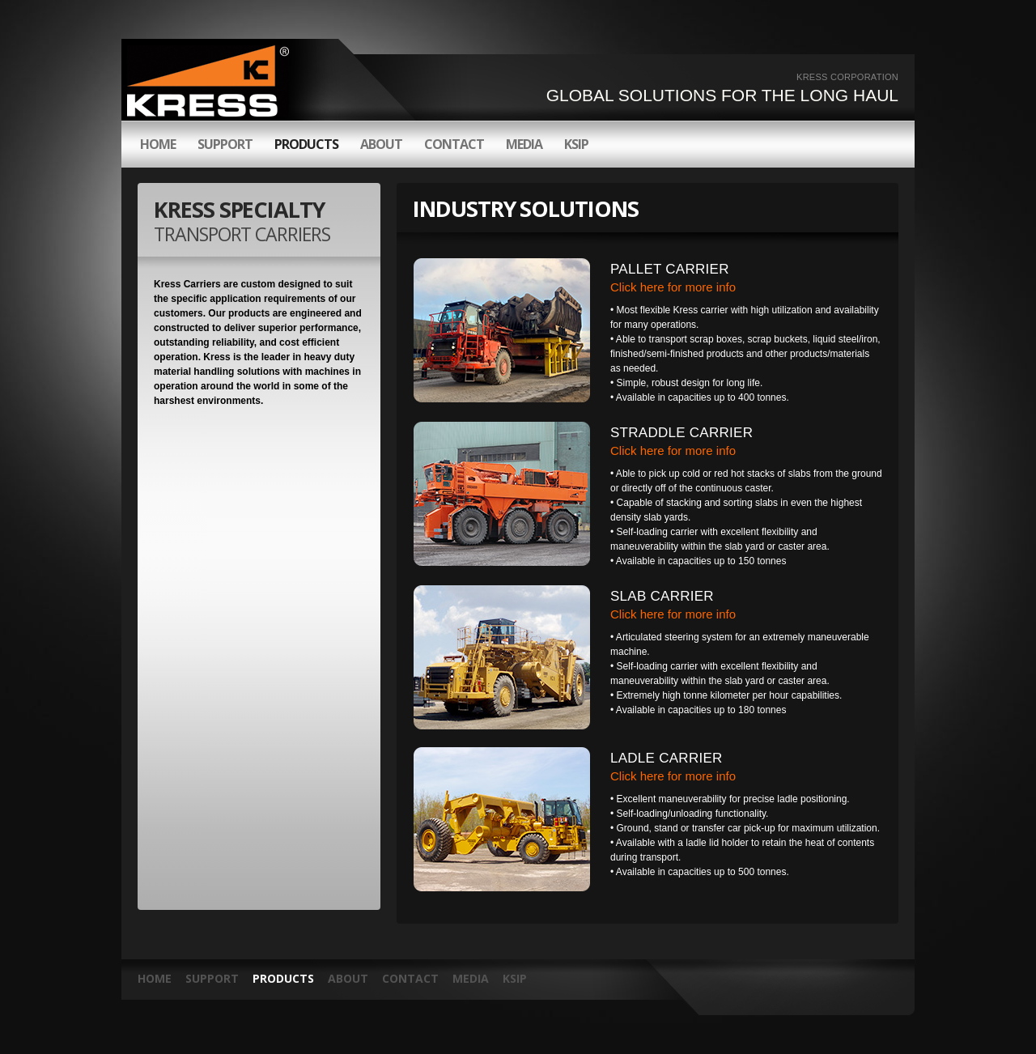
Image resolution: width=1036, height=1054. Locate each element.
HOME (158, 144)
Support (212, 978)
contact (454, 144)
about (381, 144)
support (225, 144)
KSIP (576, 144)
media (524, 144)
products (306, 144)
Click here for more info (673, 287)
